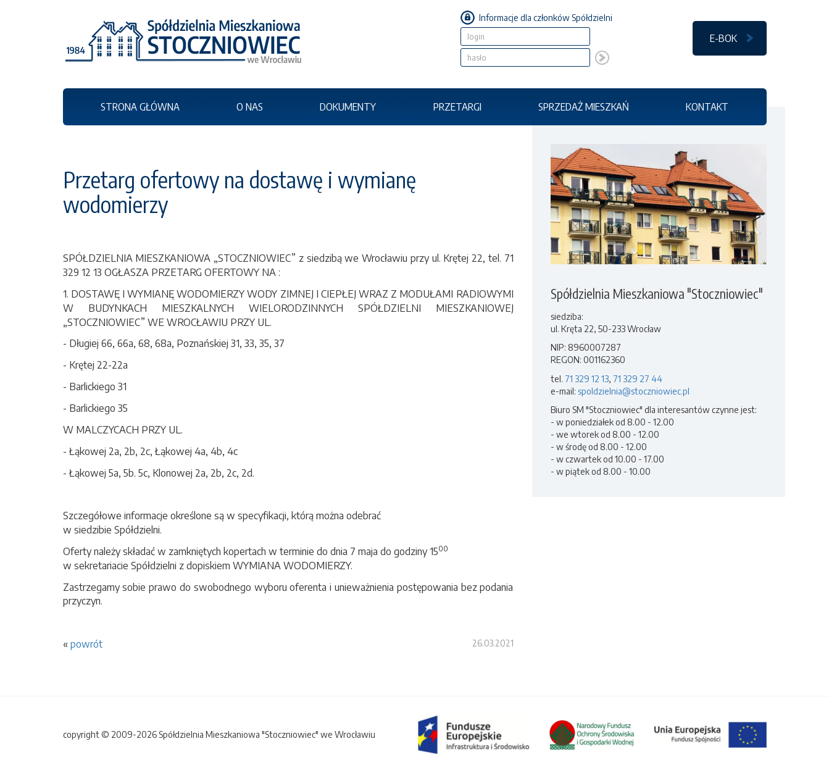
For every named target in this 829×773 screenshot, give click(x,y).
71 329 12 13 (587, 379)
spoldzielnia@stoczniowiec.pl (633, 391)
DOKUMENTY (348, 106)
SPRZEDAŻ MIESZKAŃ (583, 106)
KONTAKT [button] (707, 106)
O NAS (249, 106)
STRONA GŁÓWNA (140, 106)
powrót (86, 644)
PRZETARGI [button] (457, 106)
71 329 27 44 (637, 379)
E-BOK (723, 37)
